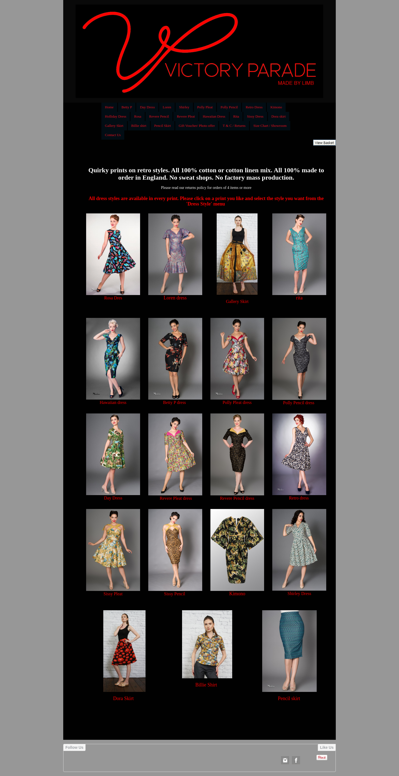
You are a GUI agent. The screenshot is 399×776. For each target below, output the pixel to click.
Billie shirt (138, 126)
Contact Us (113, 135)
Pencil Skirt (162, 126)
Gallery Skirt (114, 126)
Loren (167, 107)
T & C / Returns (234, 126)
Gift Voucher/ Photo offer (197, 126)
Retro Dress (254, 107)
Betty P (127, 107)
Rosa (137, 116)
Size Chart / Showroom (270, 126)
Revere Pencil (159, 116)
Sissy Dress (255, 116)
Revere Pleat (186, 116)
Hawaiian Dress (214, 116)
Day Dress (147, 107)
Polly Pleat (205, 107)
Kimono (276, 107)
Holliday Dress (115, 116)
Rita (236, 116)
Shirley (184, 107)
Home (109, 107)
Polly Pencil (229, 107)
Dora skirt (278, 116)
